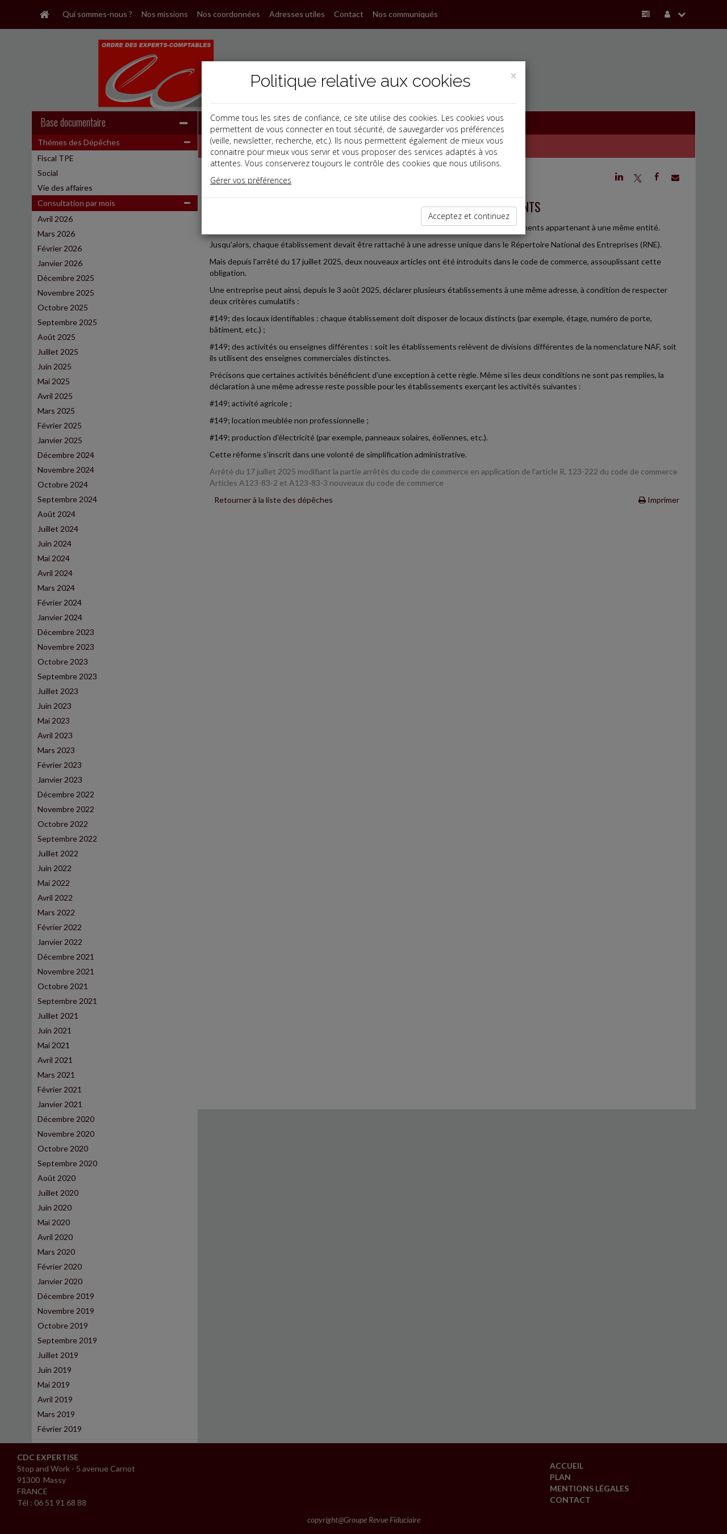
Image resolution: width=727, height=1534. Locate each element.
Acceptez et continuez (468, 216)
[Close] (513, 76)
